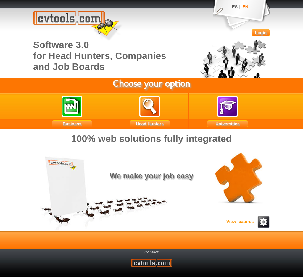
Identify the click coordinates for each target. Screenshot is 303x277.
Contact (151, 252)
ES (235, 6)
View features (248, 221)
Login (261, 32)
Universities (227, 124)
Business (71, 124)
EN (245, 6)
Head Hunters (150, 124)
